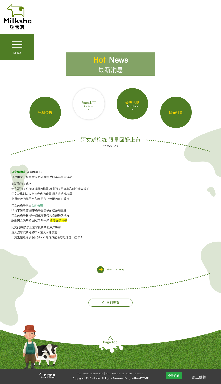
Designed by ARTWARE (136, 378)
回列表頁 (110, 303)
